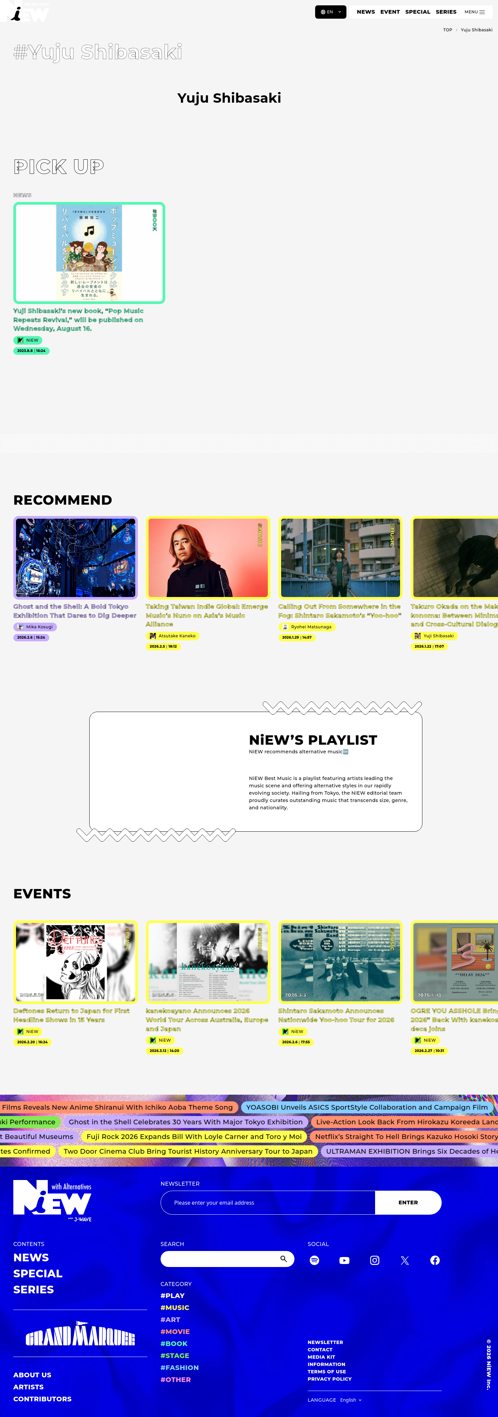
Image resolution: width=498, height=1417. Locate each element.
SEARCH (172, 1244)
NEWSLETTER (180, 1184)
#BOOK (174, 1344)
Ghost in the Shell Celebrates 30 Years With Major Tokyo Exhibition (189, 1122)
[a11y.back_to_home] (27, 14)
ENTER (408, 1202)
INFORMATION (326, 1364)
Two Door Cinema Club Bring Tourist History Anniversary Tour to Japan (190, 1151)
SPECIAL (418, 12)
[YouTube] (344, 1261)
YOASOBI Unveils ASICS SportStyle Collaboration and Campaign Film (371, 1107)
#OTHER (176, 1380)
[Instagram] (374, 1261)
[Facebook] (435, 1261)
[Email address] (268, 1203)
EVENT (390, 12)
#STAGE (175, 1356)
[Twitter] (404, 1261)
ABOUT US (32, 1375)
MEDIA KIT (321, 1357)
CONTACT (320, 1350)
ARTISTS (28, 1387)
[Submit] (284, 1259)
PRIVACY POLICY (330, 1379)
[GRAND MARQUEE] (80, 1333)
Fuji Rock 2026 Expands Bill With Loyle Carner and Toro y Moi (197, 1137)
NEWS (366, 12)
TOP (447, 29)
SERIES (446, 12)
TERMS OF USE (327, 1372)
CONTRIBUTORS (42, 1399)
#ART (171, 1320)
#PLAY (173, 1296)
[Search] (227, 1259)
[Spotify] (314, 1261)
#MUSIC (175, 1308)
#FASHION (180, 1368)
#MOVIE (175, 1332)
